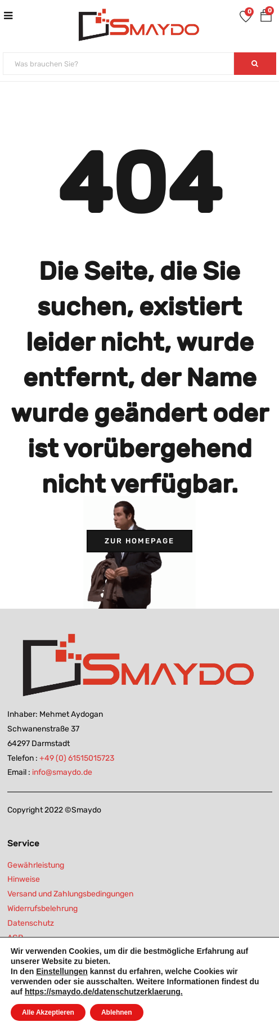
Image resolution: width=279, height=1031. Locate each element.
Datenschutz (30, 923)
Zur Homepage (139, 541)
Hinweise (23, 879)
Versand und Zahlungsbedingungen (70, 894)
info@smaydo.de (62, 772)
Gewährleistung (35, 865)
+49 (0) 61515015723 (76, 758)
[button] (266, 17)
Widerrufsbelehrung (42, 908)
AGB (15, 938)
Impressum (27, 952)
